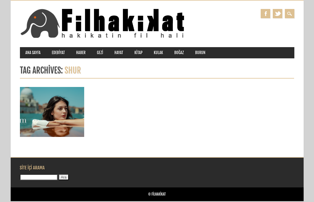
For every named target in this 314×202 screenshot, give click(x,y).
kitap (138, 52)
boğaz (179, 52)
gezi (100, 52)
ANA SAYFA (33, 52)
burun (200, 52)
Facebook (265, 13)
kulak (158, 52)
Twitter (277, 13)
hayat (118, 52)
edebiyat (58, 52)
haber (81, 52)
